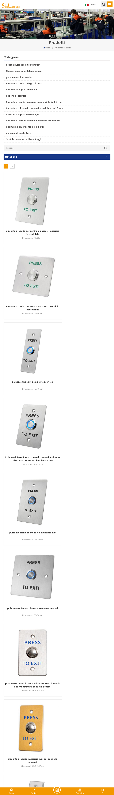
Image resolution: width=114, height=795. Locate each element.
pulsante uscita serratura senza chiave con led (84, 365)
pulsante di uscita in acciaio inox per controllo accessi (84, 434)
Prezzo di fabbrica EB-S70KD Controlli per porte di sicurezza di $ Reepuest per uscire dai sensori (30, 711)
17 (93, 731)
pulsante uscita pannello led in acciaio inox (29, 363)
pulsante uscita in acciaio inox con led (29, 294)
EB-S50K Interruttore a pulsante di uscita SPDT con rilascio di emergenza (84, 504)
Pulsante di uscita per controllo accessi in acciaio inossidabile (84, 226)
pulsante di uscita (63, 48)
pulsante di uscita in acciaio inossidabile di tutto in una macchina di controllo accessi (29, 434)
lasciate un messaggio (57, 790)
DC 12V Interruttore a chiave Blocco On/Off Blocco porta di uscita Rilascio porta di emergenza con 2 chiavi (84, 711)
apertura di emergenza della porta (25, 127)
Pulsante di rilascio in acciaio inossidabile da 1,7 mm (34, 108)
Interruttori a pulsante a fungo (22, 114)
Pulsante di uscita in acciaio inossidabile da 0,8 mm (34, 102)
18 (99, 731)
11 (53, 731)
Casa (46, 48)
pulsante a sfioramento (18, 77)
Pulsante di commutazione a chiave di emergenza (33, 120)
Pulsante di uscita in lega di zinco (24, 83)
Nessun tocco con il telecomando (24, 71)
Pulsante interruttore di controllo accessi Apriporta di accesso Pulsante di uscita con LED (84, 296)
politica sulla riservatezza (92, 779)
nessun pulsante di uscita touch (23, 65)
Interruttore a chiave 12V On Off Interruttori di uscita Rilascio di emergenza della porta (85, 642)
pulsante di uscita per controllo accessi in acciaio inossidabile (29, 226)
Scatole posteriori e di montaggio (24, 139)
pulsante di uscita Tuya (18, 133)
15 (79, 731)
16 (86, 731)
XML (76, 779)
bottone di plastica (16, 96)
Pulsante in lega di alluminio (21, 89)
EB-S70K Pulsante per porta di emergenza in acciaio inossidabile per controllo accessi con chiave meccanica (29, 573)
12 (59, 731)
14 (73, 731)
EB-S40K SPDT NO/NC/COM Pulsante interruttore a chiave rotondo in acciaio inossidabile (30, 504)
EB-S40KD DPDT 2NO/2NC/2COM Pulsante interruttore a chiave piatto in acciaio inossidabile (29, 642)
